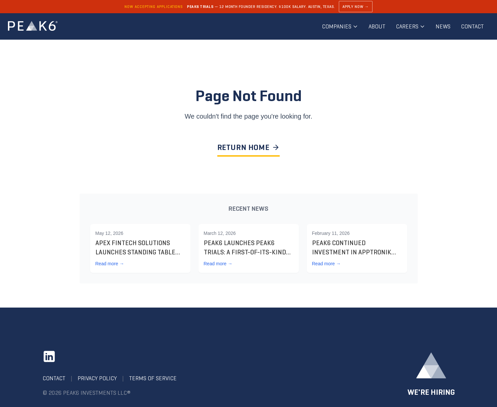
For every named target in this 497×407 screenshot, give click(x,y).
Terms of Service (153, 378)
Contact (472, 26)
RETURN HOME (248, 147)
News (443, 26)
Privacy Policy (97, 378)
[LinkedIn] (49, 356)
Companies (340, 26)
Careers (410, 26)
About (377, 26)
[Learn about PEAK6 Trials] (248, 6)
